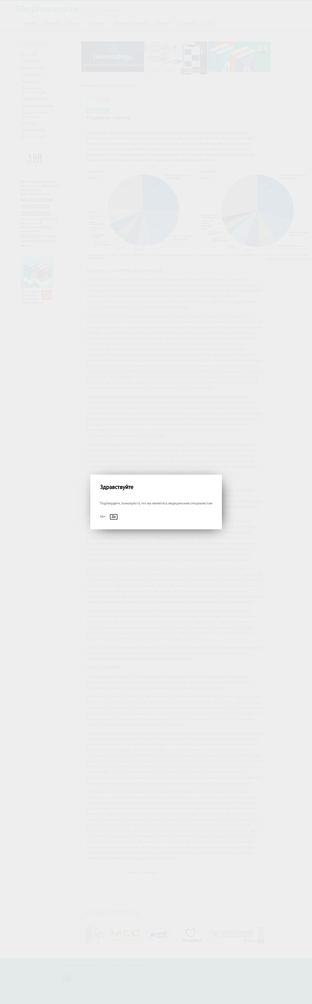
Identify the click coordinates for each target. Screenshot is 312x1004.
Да (114, 517)
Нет (103, 517)
